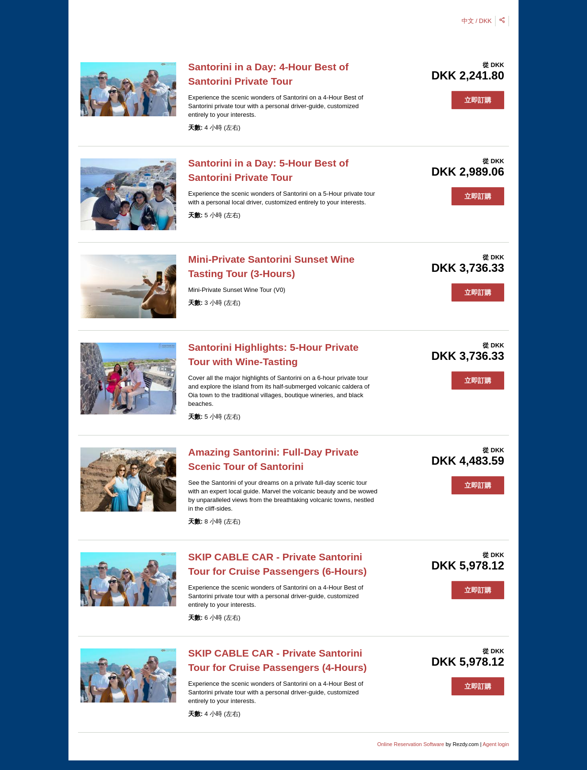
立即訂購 (477, 100)
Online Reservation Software (410, 744)
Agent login (496, 744)
